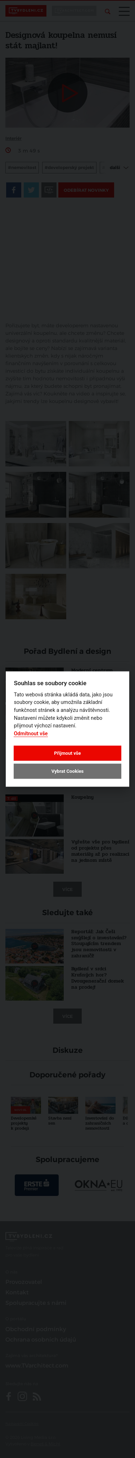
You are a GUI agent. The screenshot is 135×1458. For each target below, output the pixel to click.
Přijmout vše (67, 752)
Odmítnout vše (31, 733)
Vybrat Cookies (67, 771)
